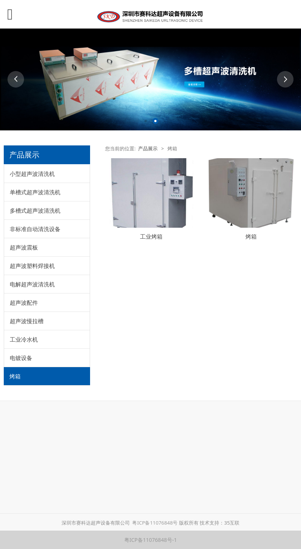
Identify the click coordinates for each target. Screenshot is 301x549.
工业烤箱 (151, 236)
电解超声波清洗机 (32, 284)
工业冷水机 (24, 339)
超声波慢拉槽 (27, 321)
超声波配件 (24, 302)
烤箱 (15, 376)
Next (285, 79)
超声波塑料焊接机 (32, 265)
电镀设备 (21, 357)
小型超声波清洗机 (32, 173)
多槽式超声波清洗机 (35, 210)
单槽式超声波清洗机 (35, 192)
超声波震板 (24, 247)
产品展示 (148, 148)
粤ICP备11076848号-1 (150, 539)
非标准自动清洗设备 (35, 229)
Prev (16, 79)
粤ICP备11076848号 (155, 522)
